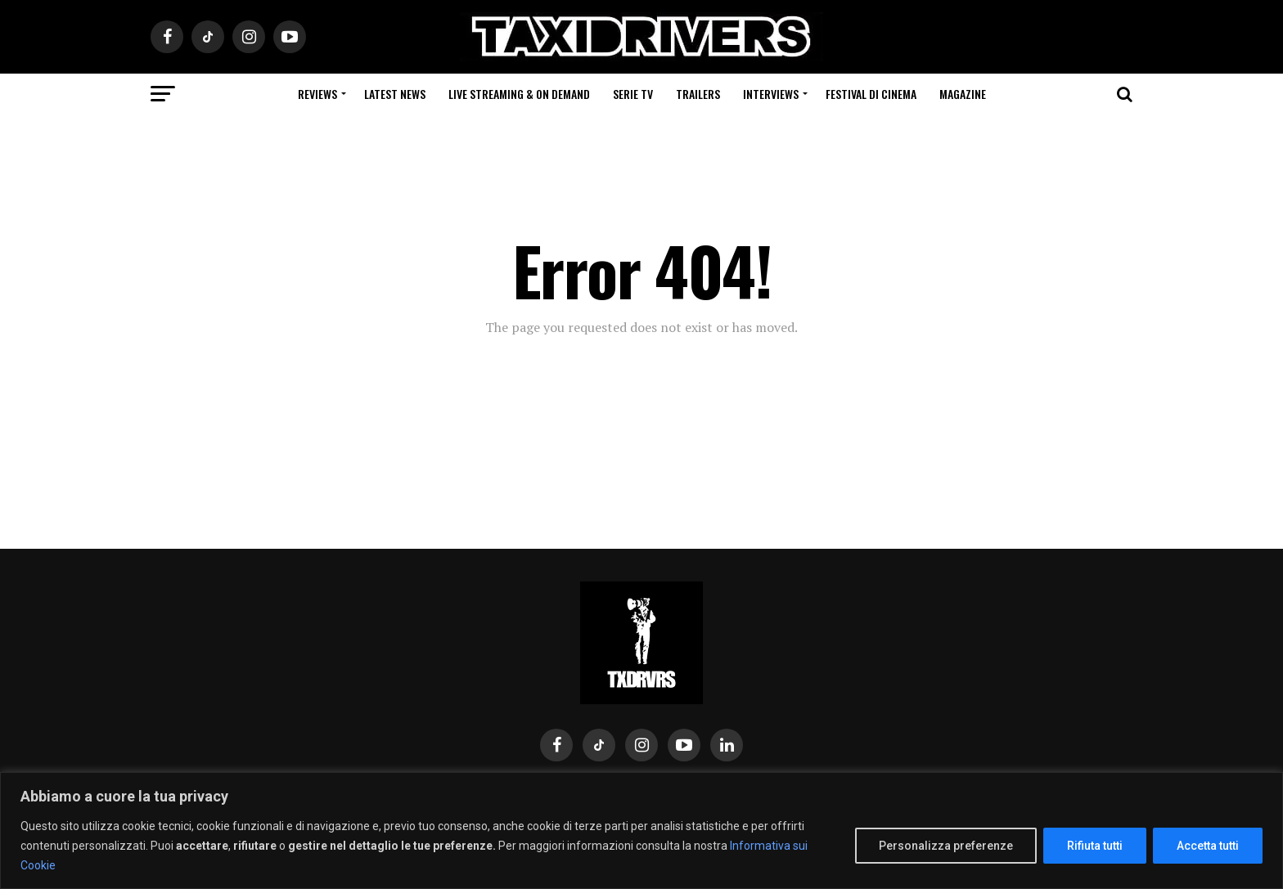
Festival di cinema (871, 93)
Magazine (962, 93)
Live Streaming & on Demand (519, 93)
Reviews (317, 93)
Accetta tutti (1208, 845)
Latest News (394, 93)
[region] (641, 830)
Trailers (698, 93)
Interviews (771, 93)
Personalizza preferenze (946, 845)
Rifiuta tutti (1095, 845)
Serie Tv (633, 93)
